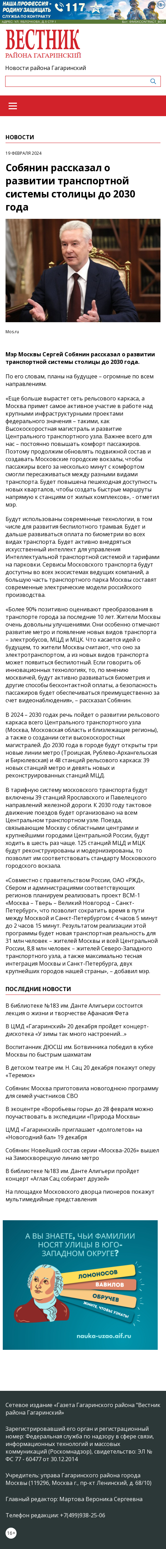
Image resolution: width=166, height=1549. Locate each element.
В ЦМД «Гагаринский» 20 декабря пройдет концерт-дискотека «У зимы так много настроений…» (77, 1030)
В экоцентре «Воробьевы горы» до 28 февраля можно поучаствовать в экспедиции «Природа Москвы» (79, 1112)
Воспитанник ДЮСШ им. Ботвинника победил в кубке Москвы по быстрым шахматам (79, 1050)
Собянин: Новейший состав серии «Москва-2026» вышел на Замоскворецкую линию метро (82, 1154)
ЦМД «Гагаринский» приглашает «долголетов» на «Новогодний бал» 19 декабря (74, 1133)
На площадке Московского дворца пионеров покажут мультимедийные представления (80, 1195)
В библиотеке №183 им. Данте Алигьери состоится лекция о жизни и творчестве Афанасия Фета (74, 1009)
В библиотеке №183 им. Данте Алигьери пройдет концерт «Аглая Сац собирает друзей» (72, 1174)
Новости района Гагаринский (45, 68)
